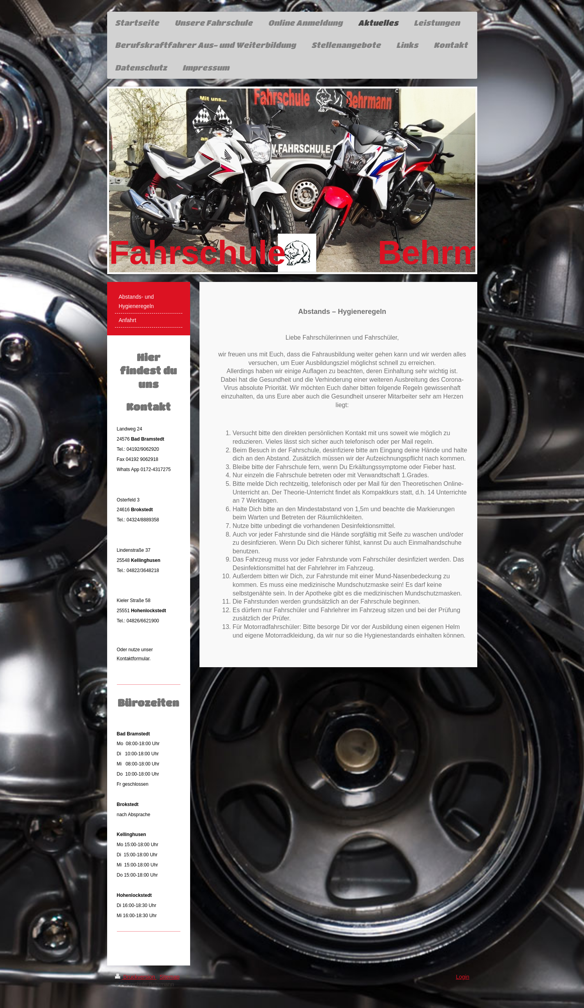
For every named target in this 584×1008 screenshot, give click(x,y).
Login (462, 977)
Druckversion (136, 977)
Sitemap (170, 977)
